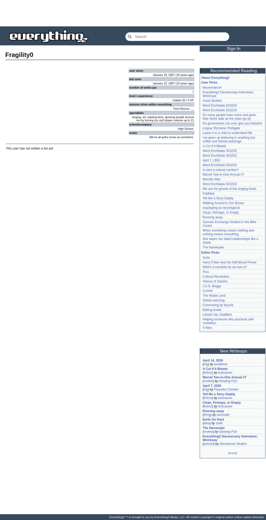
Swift (219, 423)
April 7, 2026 (212, 386)
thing (207, 415)
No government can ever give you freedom (232, 123)
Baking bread (212, 310)
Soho (206, 257)
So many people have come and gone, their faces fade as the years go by (230, 117)
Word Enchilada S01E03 (220, 110)
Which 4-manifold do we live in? (225, 267)
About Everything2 (215, 78)
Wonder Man (211, 179)
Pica (206, 272)
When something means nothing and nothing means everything (228, 232)
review (208, 381)
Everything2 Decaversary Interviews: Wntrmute (230, 438)
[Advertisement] (133, 13)
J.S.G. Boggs (212, 286)
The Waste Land (214, 295)
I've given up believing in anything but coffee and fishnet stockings (229, 139)
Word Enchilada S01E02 (220, 105)
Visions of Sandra (215, 281)
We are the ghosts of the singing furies (230, 189)
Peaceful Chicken (226, 389)
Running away (213, 217)
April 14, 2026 (213, 360)
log (206, 364)
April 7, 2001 (211, 160)
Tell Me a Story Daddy (218, 198)
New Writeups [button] (233, 351)
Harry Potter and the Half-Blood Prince (230, 262)
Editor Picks (210, 252)
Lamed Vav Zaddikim (217, 314)
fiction (208, 372)
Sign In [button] (233, 48)
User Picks (209, 82)
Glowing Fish (228, 381)
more (232, 453)
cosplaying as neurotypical (221, 208)
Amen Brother (212, 101)
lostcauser (225, 372)
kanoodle (223, 415)
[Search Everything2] (177, 36)
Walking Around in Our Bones (223, 203)
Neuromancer (212, 87)
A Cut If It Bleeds (214, 146)
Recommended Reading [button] (233, 71)
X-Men (207, 328)
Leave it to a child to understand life (227, 133)
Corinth (208, 291)
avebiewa (220, 364)
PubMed (208, 193)
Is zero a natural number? (221, 170)
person (208, 444)
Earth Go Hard (213, 419)
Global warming (213, 300)
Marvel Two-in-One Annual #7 (223, 174)
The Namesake (213, 247)
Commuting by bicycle (218, 305)
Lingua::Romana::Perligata (221, 128)
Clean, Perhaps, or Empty (221, 212)
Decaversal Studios (233, 444)
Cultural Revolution (216, 276)
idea (207, 423)
